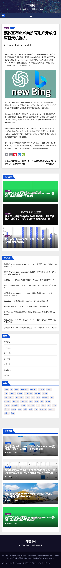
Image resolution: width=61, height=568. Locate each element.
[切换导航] (31, 15)
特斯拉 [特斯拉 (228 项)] (23, 405)
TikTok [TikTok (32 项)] (45, 393)
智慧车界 (7, 364)
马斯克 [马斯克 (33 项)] (6, 413)
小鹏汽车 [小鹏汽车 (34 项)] (24, 401)
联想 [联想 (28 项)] (48, 405)
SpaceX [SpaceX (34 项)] (37, 393)
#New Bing (21, 45)
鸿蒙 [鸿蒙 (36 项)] (12, 413)
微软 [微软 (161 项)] (36, 401)
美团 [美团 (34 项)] (43, 405)
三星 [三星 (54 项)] (27, 397)
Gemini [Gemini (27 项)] (12, 393)
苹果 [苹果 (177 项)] (19, 409)
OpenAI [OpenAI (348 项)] (19, 393)
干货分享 (7, 353)
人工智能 (6, 28)
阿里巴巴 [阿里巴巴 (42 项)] (51, 409)
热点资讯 (12, 28)
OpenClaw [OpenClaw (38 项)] (28, 393)
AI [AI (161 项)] (11, 389)
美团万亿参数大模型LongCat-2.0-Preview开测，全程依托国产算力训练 (29, 195)
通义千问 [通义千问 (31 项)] (43, 409)
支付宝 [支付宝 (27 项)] (48, 401)
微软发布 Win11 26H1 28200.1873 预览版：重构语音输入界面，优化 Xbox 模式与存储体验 (30, 471)
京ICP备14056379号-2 (9, 555)
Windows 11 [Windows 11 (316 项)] (19, 397)
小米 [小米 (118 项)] (52, 397)
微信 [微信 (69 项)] (30, 401)
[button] (58, 16)
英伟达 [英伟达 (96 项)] (6, 409)
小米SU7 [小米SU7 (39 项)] (7, 401)
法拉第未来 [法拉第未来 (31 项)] (15, 405)
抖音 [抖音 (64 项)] (41, 401)
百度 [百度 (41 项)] (38, 405)
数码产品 (7, 359)
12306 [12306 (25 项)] (6, 389)
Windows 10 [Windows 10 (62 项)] (8, 397)
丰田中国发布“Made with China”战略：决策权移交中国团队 (26, 307)
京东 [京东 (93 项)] (32, 397)
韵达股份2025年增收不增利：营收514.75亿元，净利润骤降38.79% (29, 280)
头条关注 (7, 348)
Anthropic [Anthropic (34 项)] (24, 389)
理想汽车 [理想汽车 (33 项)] (31, 405)
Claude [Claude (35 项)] (41, 389)
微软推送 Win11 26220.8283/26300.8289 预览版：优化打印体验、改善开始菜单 (29, 448)
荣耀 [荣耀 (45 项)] (25, 409)
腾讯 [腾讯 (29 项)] (54, 405)
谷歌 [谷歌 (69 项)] (36, 409)
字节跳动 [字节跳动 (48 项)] (45, 397)
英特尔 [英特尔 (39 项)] (13, 409)
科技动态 (7, 375)
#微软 (29, 45)
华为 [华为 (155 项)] (38, 397)
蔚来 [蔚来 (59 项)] (30, 409)
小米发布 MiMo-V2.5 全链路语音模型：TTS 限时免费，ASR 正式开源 (30, 328)
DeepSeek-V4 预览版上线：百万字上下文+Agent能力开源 (28, 240)
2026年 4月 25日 (12, 453)
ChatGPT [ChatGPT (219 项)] (33, 389)
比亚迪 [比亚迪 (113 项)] (6, 405)
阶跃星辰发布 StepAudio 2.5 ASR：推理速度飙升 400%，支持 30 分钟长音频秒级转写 (29, 218)
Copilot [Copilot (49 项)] (49, 389)
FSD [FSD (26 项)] (5, 393)
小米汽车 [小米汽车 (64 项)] (16, 401)
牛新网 (30, 5)
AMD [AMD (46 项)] (16, 389)
